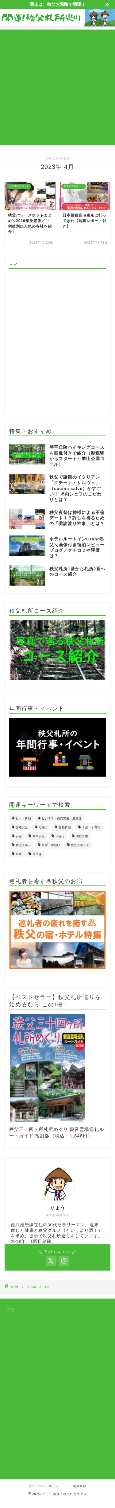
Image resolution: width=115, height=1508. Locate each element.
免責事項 (79, 1486)
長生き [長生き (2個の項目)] (37, 854)
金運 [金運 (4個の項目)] (19, 854)
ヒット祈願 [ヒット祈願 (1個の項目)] (23, 818)
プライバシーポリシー (45, 1486)
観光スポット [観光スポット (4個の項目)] (80, 845)
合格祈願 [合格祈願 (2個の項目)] (65, 827)
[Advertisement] (57, 87)
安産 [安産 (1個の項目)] (19, 836)
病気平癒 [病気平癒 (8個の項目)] (82, 836)
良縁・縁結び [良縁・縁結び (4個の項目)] (51, 845)
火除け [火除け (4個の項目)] (60, 836)
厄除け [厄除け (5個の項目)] (43, 827)
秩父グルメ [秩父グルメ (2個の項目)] (23, 845)
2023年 (32, 1287)
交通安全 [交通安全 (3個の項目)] (22, 827)
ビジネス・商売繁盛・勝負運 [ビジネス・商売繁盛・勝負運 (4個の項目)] (62, 818)
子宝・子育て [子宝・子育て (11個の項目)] (91, 827)
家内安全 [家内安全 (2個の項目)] (39, 836)
